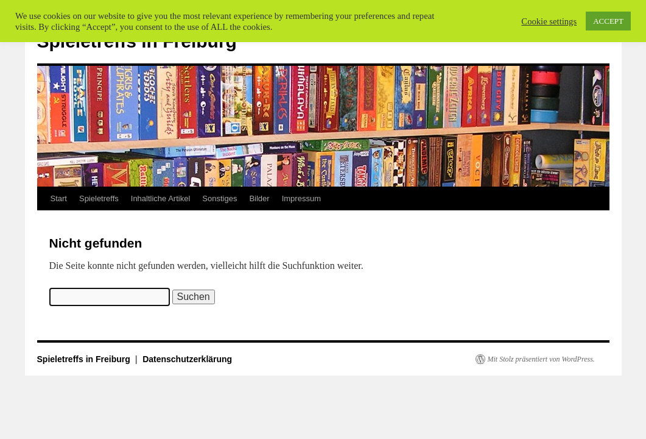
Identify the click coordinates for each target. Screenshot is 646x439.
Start (59, 198)
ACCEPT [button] (608, 21)
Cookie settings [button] (549, 21)
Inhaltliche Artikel (161, 198)
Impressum (301, 198)
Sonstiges (219, 198)
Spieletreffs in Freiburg (85, 359)
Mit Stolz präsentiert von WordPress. (541, 359)
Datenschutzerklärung (187, 359)
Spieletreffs (99, 198)
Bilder (259, 198)
